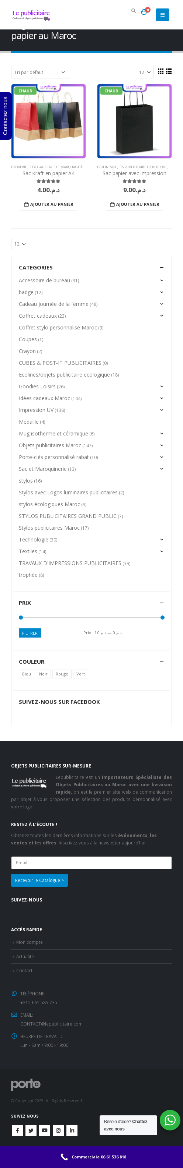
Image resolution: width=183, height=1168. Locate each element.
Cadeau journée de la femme (54, 303)
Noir (43, 674)
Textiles (28, 551)
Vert (80, 674)
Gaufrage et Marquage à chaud (66, 167)
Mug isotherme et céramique (53, 433)
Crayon (27, 350)
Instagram (58, 1130)
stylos (26, 480)
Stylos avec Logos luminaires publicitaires (68, 492)
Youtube (44, 1130)
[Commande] (40, 72)
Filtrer (30, 633)
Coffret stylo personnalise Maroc (58, 327)
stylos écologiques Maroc (49, 504)
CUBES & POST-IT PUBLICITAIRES (60, 362)
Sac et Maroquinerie (43, 468)
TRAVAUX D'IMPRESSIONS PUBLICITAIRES (70, 563)
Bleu (26, 674)
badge (26, 292)
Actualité (25, 956)
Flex (32, 167)
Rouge (62, 674)
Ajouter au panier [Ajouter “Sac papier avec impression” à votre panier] (137, 204)
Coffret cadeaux (38, 315)
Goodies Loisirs (37, 386)
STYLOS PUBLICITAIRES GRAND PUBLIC (68, 515)
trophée (28, 574)
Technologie (33, 539)
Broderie (19, 167)
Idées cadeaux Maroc (44, 398)
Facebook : (17, 1130)
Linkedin (71, 1130)
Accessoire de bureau (44, 280)
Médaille (29, 421)
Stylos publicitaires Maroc (49, 527)
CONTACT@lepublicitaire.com (51, 1024)
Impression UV (36, 409)
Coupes (28, 339)
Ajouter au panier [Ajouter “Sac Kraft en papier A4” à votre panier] (51, 204)
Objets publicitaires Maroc (50, 445)
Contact (24, 970)
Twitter (31, 1130)
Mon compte (29, 942)
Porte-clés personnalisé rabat (54, 457)
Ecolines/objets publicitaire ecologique (132, 167)
